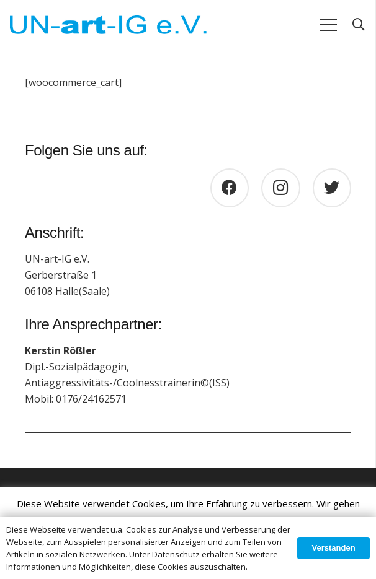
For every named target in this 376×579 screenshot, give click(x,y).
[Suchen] (358, 25)
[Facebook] (229, 187)
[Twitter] (332, 187)
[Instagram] (280, 187)
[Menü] (328, 24)
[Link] (108, 24)
